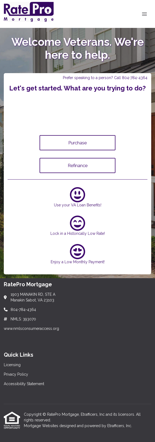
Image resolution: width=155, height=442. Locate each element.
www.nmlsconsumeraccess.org (31, 328)
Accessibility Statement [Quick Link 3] (24, 384)
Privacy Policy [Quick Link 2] (16, 374)
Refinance (78, 165)
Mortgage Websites (41, 426)
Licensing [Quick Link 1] (12, 365)
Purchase (77, 142)
